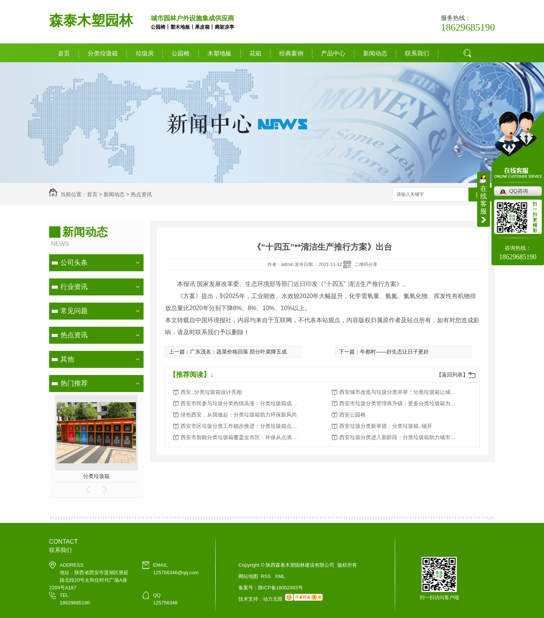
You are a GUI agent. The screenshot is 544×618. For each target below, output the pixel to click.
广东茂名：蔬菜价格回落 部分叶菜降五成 (238, 352)
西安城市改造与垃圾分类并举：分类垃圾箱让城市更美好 (399, 392)
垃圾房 (145, 53)
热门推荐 (74, 383)
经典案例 (291, 53)
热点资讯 (141, 194)
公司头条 (74, 262)
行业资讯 (74, 287)
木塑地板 (219, 53)
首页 (64, 53)
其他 (67, 359)
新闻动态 (375, 53)
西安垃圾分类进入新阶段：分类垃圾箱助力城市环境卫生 (399, 437)
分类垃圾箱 (103, 53)
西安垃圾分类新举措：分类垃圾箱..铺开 (385, 426)
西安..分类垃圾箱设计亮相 (211, 392)
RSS (266, 576)
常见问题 (74, 311)
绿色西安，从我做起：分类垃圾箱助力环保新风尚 (239, 415)
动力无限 (273, 599)
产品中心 (333, 53)
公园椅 (181, 53)
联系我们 (417, 53)
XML (280, 576)
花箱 (255, 53)
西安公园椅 (352, 415)
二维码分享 (366, 264)
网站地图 (248, 576)
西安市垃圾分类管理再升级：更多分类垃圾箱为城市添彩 (399, 403)
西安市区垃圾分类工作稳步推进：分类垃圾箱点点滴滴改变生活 (241, 426)
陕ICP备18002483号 (280, 587)
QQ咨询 (518, 191)
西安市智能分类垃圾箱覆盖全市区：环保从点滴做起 (241, 437)
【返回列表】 (452, 375)
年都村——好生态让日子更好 (394, 352)
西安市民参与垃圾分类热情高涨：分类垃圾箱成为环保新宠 (241, 403)
